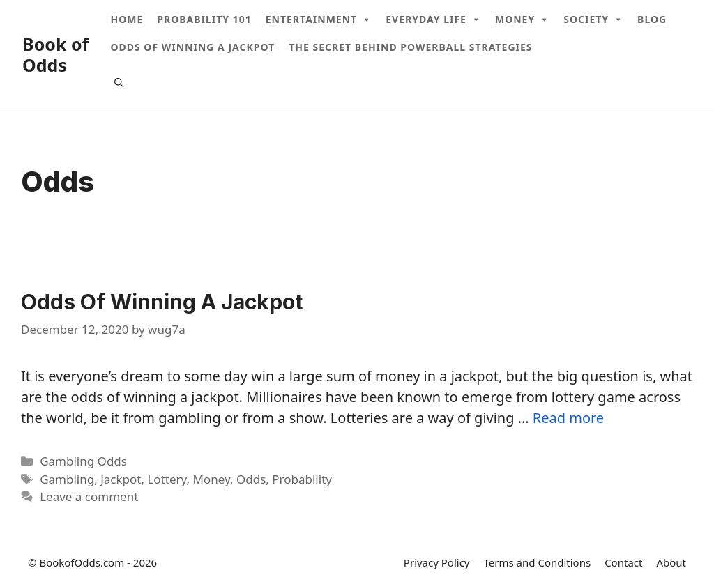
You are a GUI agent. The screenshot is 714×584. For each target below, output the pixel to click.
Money (522, 19)
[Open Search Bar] (119, 82)
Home (126, 19)
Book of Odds (55, 54)
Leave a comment (89, 497)
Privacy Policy (437, 562)
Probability (302, 479)
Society (593, 19)
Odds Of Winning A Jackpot (192, 47)
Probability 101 (204, 19)
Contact (623, 562)
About (671, 562)
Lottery (166, 479)
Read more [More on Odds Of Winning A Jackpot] (568, 417)
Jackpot (120, 479)
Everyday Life (433, 19)
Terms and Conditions (537, 562)
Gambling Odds (83, 461)
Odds (251, 479)
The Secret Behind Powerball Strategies (410, 47)
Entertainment (319, 19)
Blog (652, 19)
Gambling (67, 479)
